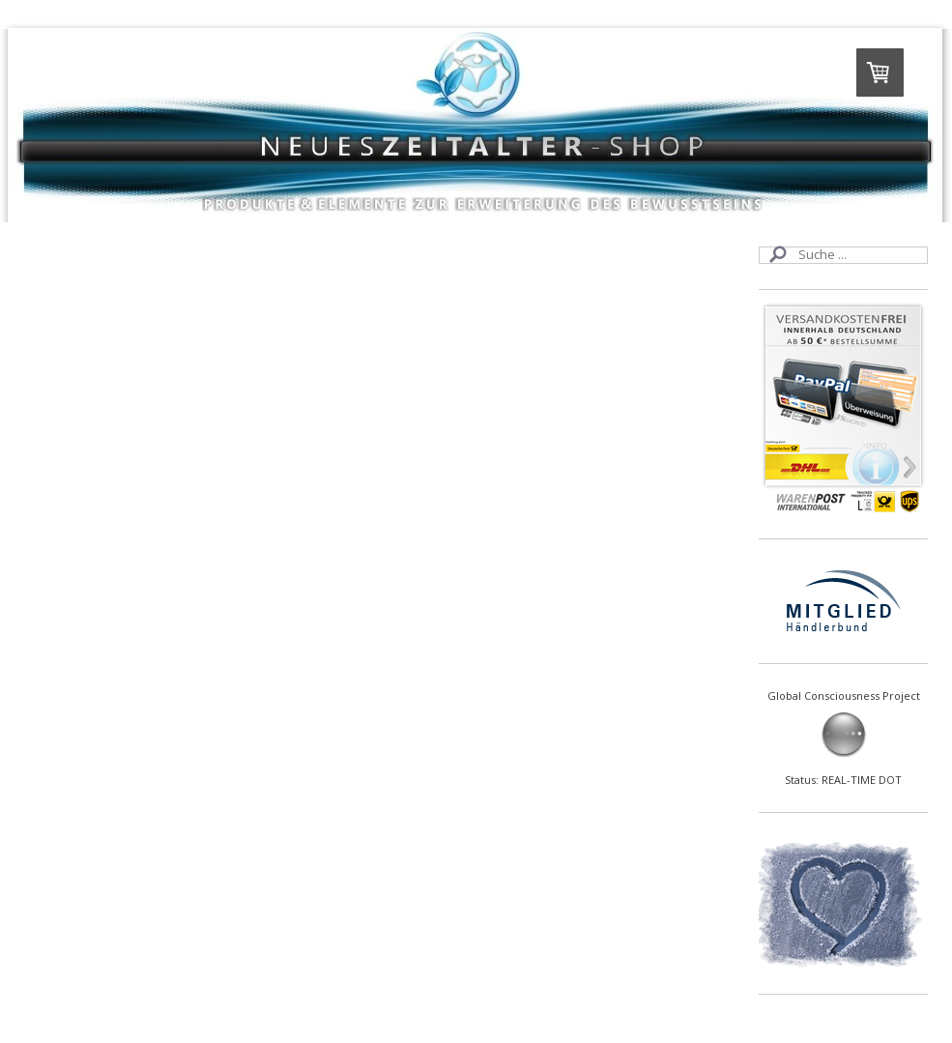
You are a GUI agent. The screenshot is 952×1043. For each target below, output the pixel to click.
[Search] (843, 255)
